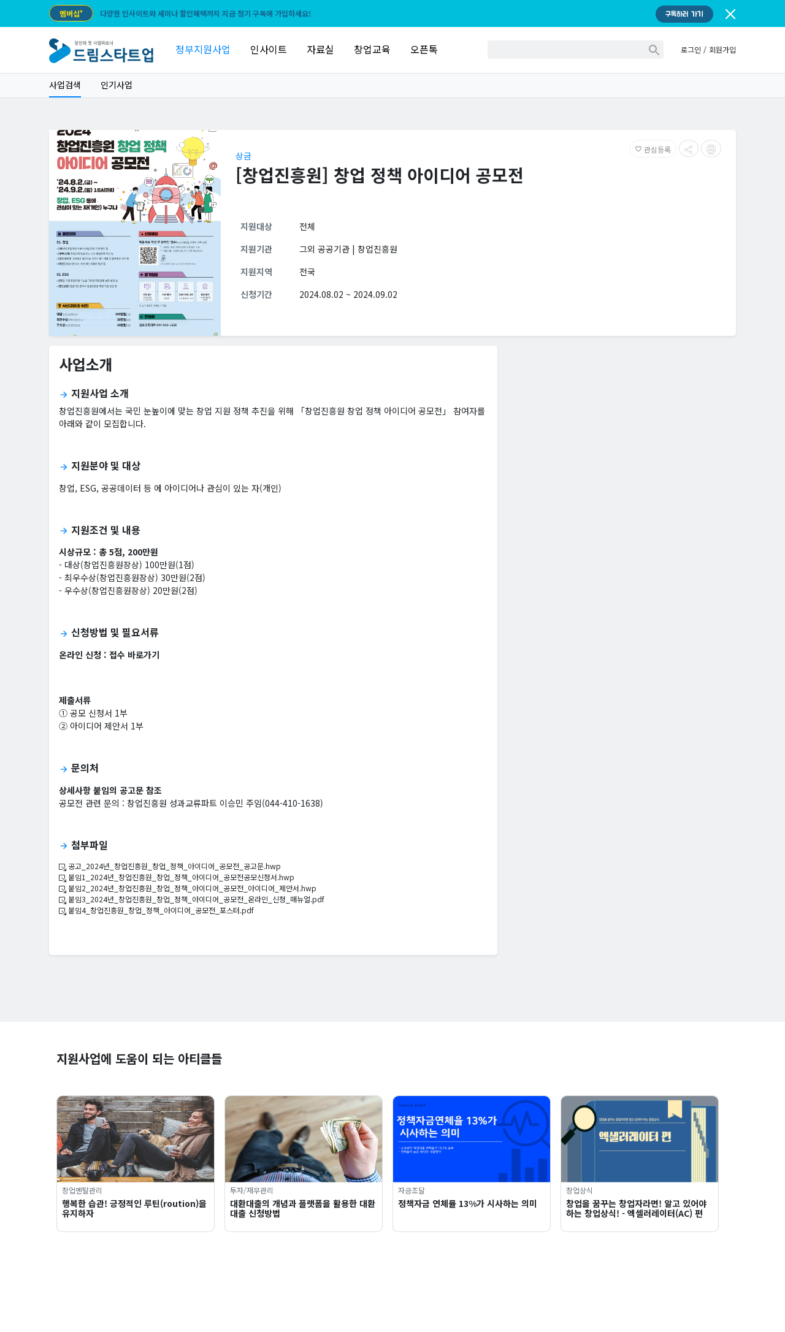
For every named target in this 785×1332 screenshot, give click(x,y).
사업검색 (65, 84)
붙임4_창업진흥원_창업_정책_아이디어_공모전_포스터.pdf (156, 910)
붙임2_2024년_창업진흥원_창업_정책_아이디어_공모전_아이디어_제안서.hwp (187, 888)
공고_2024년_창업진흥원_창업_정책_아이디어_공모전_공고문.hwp (170, 866)
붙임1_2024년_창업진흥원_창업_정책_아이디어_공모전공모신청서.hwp (176, 877)
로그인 (691, 49)
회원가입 (722, 49)
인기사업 (116, 84)
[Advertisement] (621, 441)
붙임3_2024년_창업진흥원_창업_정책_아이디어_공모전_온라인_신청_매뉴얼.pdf (191, 899)
